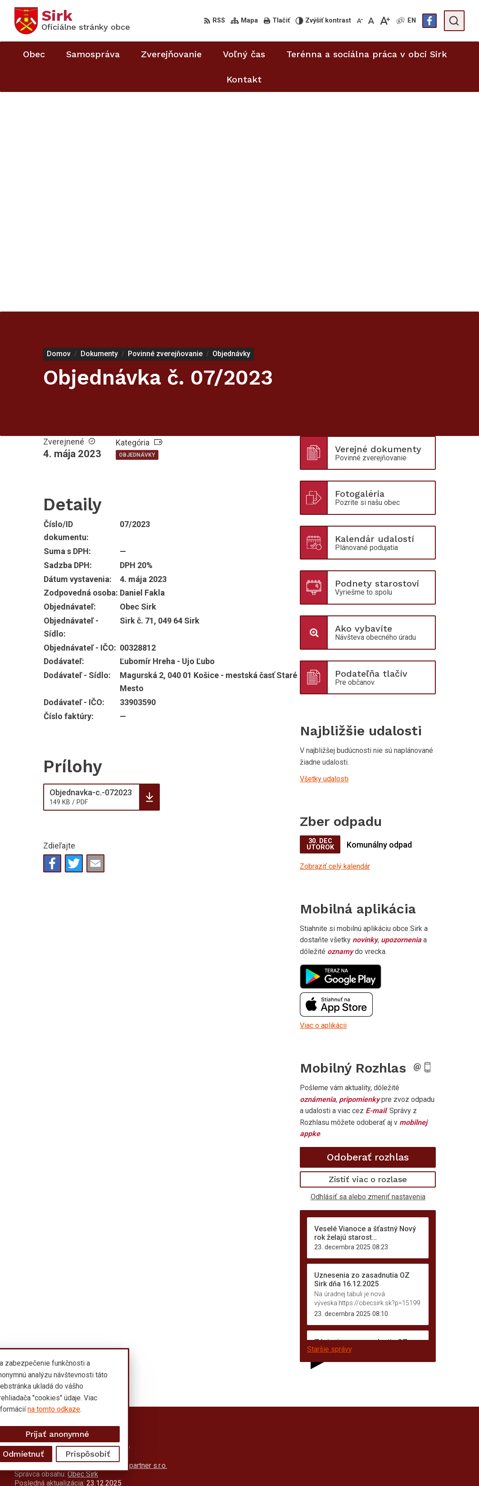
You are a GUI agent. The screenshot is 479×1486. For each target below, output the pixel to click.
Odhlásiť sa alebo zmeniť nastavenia (368, 977)
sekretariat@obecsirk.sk (426, 1456)
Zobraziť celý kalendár (335, 646)
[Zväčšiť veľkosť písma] (385, 21)
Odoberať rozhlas (368, 937)
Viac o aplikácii (323, 806)
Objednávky (137, 235)
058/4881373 (410, 1426)
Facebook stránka (416, 1466)
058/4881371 (410, 1436)
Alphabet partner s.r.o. (133, 1246)
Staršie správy (329, 1129)
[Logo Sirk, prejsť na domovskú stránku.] (72, 20)
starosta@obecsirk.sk (422, 1446)
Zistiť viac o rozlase (368, 959)
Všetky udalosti (324, 559)
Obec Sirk (83, 1254)
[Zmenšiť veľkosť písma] (360, 21)
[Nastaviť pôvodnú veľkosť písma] (371, 21)
